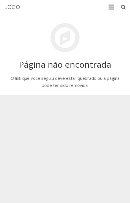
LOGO (12, 7)
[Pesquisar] (123, 7)
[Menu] (111, 7)
